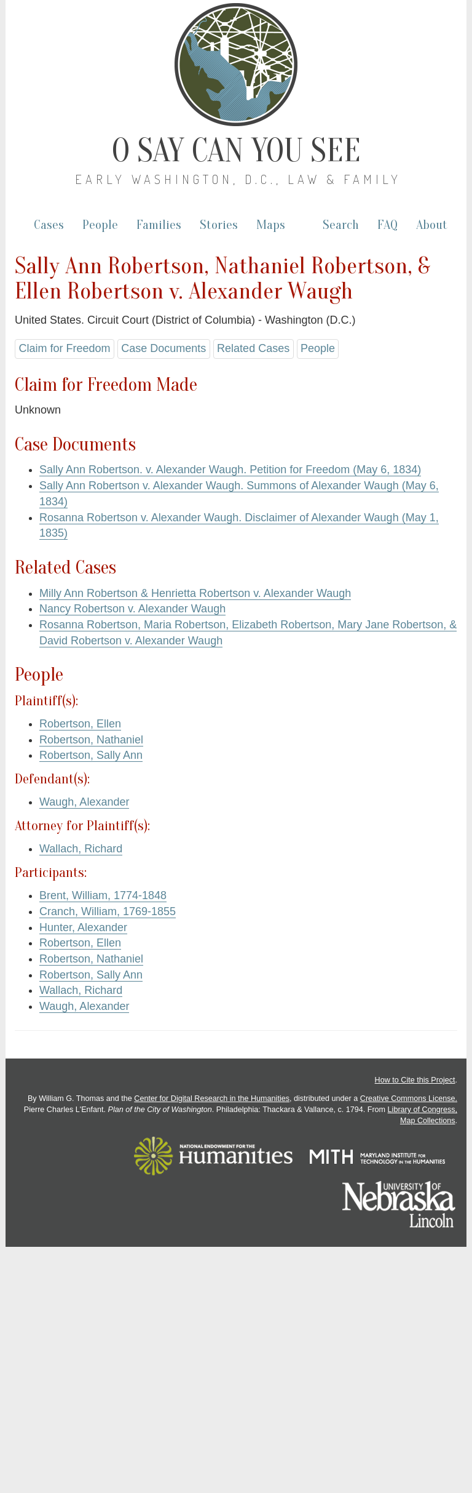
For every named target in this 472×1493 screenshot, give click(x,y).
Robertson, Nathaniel (91, 740)
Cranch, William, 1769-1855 (107, 911)
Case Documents (163, 348)
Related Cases (253, 348)
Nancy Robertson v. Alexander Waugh (132, 608)
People (100, 225)
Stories (219, 225)
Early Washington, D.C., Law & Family (238, 179)
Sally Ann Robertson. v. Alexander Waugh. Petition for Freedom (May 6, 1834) (230, 469)
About (431, 225)
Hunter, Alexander (83, 927)
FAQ (387, 225)
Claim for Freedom (64, 348)
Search (341, 225)
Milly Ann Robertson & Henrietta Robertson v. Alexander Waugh (195, 593)
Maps (270, 225)
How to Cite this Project (415, 1080)
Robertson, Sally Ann (91, 755)
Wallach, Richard (80, 849)
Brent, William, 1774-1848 (103, 895)
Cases (49, 225)
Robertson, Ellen (80, 724)
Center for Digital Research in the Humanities (211, 1098)
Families (158, 225)
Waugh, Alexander (84, 802)
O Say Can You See (236, 151)
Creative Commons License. (408, 1098)
